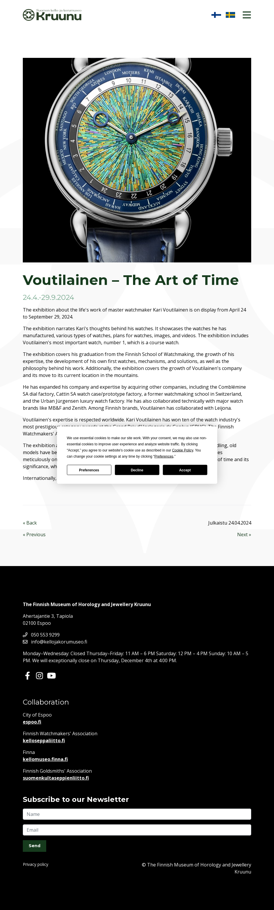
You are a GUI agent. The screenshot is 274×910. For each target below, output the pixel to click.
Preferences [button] (163, 456)
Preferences (89, 470)
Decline (137, 470)
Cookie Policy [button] (182, 450)
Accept (185, 470)
